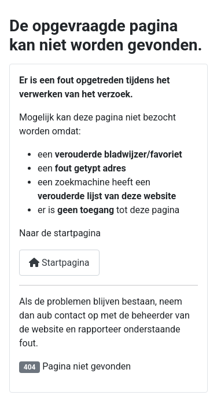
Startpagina (59, 262)
